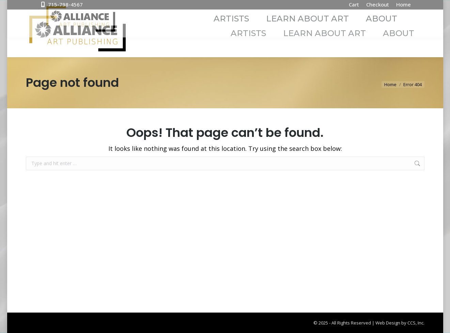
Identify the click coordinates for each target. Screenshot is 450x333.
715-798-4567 (61, 4)
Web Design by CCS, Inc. (399, 323)
